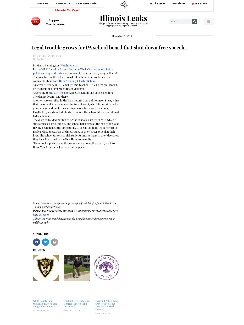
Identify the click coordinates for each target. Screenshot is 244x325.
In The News (157, 3)
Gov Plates (178, 3)
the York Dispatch (59, 92)
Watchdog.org (69, 65)
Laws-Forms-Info (86, 3)
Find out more (41, 214)
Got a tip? (43, 3)
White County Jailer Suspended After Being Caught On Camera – (45, 303)
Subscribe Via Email (66, 10)
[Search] (194, 21)
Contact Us (63, 3)
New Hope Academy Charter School (74, 81)
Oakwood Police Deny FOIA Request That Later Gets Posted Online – (106, 305)
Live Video (199, 3)
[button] (36, 242)
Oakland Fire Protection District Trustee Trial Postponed (77, 303)
